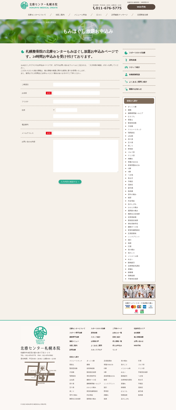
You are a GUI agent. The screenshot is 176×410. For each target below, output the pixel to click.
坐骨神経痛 (132, 217)
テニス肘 (131, 155)
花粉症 (130, 185)
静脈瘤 (130, 272)
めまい (130, 259)
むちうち (131, 116)
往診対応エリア (139, 328)
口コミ (99, 15)
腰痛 (129, 110)
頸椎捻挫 (131, 276)
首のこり (131, 253)
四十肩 (130, 139)
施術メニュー (74, 341)
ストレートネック (134, 129)
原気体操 (132, 60)
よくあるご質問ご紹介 (138, 82)
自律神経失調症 (134, 266)
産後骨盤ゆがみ (134, 165)
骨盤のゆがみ (133, 162)
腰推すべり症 (133, 227)
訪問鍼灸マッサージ (119, 15)
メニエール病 (133, 256)
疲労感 (130, 188)
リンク (114, 350)
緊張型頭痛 (132, 123)
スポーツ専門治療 (75, 333)
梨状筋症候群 (133, 220)
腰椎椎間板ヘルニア (135, 113)
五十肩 (130, 142)
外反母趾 (131, 201)
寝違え (130, 120)
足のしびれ (132, 204)
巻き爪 (130, 178)
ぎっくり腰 (132, 107)
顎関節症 (131, 133)
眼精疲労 (131, 263)
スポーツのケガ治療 (137, 53)
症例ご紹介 (116, 337)
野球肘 (130, 149)
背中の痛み (132, 194)
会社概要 (137, 333)
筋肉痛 (130, 191)
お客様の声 (95, 341)
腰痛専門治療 (74, 337)
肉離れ (130, 159)
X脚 (129, 172)
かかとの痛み (133, 207)
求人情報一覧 (117, 341)
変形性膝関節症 (134, 230)
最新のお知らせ (135, 89)
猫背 (129, 198)
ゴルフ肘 (131, 152)
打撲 (129, 246)
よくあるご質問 (96, 345)
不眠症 (130, 181)
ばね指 (130, 136)
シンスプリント (134, 237)
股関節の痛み (133, 211)
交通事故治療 (142, 15)
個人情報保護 (138, 337)
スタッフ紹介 (134, 67)
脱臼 (129, 240)
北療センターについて (37, 15)
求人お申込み (117, 345)
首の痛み (131, 250)
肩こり (130, 146)
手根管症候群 (133, 279)
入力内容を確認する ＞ (70, 182)
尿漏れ (130, 269)
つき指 (130, 175)
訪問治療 (72, 350)
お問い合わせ (138, 341)
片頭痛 (130, 126)
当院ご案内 (60, 15)
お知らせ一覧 (117, 333)
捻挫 (129, 243)
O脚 (129, 168)
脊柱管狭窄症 (133, 224)
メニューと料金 (80, 15)
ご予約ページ (117, 328)
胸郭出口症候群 (134, 214)
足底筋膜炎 (132, 233)
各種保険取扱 (134, 74)
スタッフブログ (96, 350)
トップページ (27, 22)
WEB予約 (141, 7)
